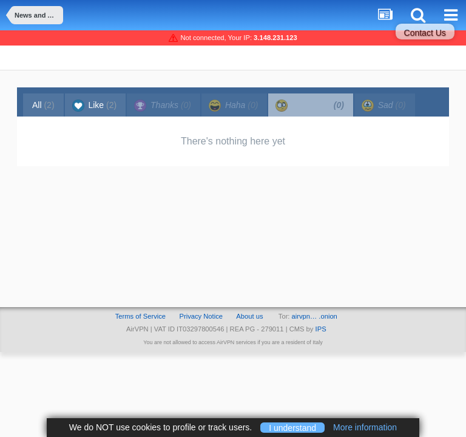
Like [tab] (94, 106)
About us (249, 316)
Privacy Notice (201, 316)
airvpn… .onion (314, 316)
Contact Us (425, 33)
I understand (292, 427)
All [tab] (43, 105)
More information (365, 427)
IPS (321, 329)
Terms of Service (140, 316)
